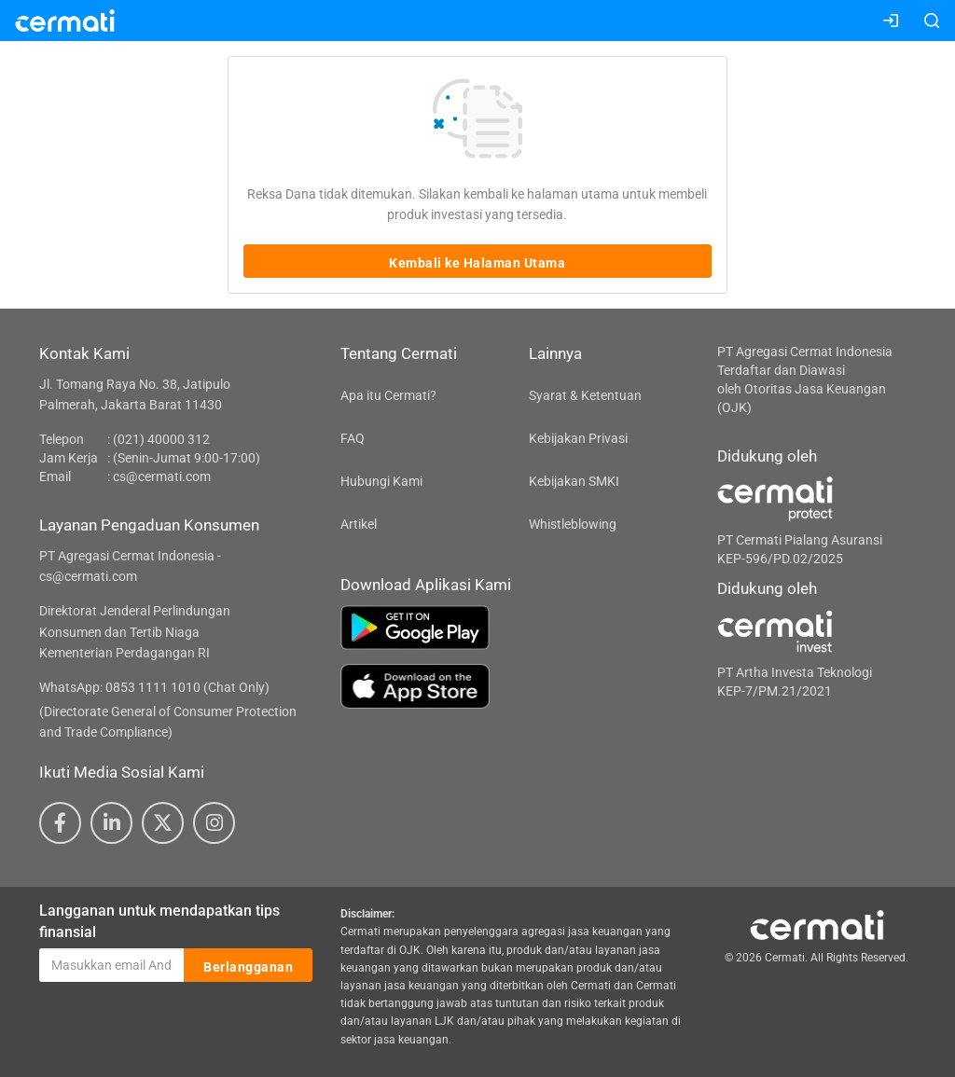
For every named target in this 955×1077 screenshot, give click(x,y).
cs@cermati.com (162, 476)
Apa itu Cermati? (388, 395)
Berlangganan (248, 966)
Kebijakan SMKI (574, 481)
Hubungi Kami (381, 481)
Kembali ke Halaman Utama (477, 262)
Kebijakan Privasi (578, 438)
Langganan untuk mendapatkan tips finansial (159, 921)
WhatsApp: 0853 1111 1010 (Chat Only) (154, 687)
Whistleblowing (572, 524)
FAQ (352, 438)
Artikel (358, 524)
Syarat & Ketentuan (585, 395)
